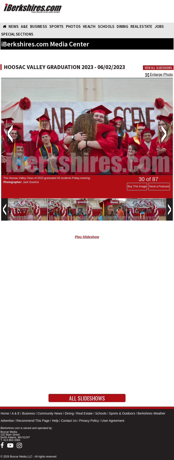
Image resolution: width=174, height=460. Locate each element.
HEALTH (89, 26)
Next (163, 133)
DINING (122, 26)
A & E (15, 413)
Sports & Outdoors (122, 413)
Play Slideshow (87, 237)
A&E (24, 26)
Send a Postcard (159, 186)
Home (5, 413)
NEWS (14, 26)
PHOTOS (73, 26)
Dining (69, 413)
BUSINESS (38, 26)
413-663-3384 (11, 440)
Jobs (159, 26)
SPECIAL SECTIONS (17, 34)
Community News (49, 413)
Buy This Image (137, 186)
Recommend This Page (32, 420)
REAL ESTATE (141, 26)
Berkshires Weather (151, 413)
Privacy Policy (89, 420)
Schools (100, 413)
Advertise (7, 420)
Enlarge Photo (159, 74)
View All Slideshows (158, 67)
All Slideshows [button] (87, 398)
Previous (10, 133)
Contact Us (69, 420)
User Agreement (113, 420)
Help (55, 420)
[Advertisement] (87, 280)
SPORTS (56, 26)
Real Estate (84, 413)
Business (28, 413)
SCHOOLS (106, 26)
